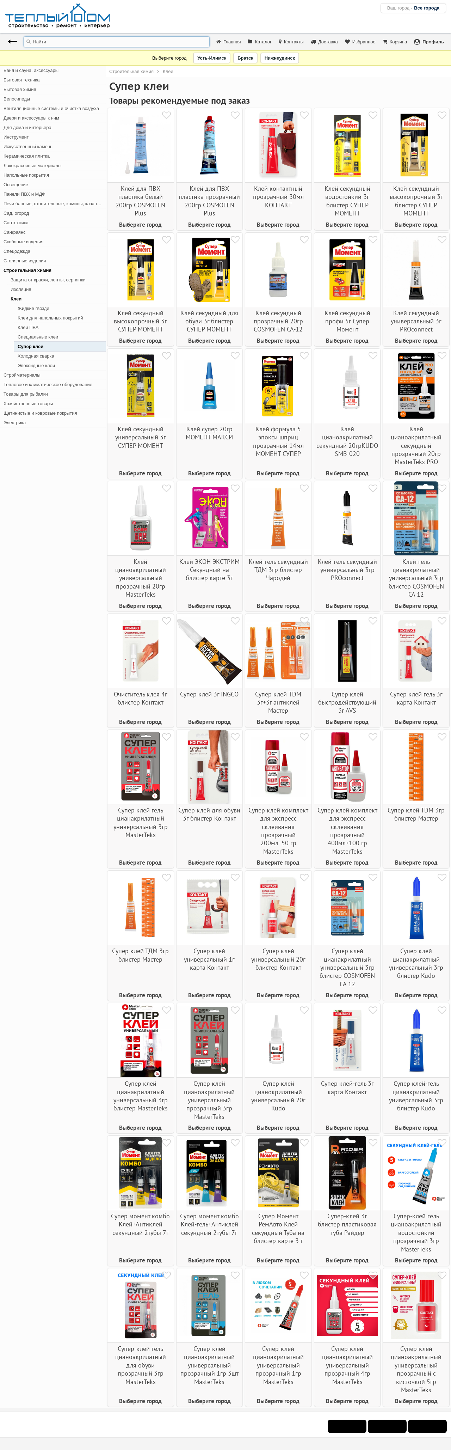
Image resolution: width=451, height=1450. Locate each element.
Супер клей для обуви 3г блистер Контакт (209, 814)
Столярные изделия (25, 260)
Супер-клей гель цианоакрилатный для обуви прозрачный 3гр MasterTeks (140, 1365)
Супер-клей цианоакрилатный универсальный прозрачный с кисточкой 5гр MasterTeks (416, 1369)
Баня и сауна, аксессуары (31, 70)
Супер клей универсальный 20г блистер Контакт (278, 959)
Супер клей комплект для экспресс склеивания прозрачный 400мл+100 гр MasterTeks (347, 830)
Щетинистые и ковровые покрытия (40, 413)
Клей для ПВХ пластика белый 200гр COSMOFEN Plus (140, 200)
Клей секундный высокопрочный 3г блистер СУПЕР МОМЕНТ (416, 200)
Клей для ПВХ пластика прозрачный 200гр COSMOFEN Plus (209, 200)
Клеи (16, 298)
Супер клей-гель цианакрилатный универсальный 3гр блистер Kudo (416, 1095)
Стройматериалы (22, 375)
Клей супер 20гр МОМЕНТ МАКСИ (209, 433)
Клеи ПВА (28, 327)
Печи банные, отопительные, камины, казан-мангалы (55, 203)
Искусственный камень (28, 146)
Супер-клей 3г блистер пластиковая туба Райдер (347, 1224)
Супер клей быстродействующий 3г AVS (347, 702)
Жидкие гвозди (33, 308)
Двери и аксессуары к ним (31, 118)
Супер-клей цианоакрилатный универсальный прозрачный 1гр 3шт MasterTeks (209, 1365)
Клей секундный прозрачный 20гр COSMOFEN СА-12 (278, 321)
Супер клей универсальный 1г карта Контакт (209, 959)
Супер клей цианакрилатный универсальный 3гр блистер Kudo (416, 963)
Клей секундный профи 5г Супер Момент (347, 321)
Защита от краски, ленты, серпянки (48, 279)
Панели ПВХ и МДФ (24, 194)
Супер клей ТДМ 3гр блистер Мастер (140, 955)
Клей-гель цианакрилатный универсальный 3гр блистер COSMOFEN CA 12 (416, 578)
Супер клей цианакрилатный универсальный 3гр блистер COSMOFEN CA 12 (347, 967)
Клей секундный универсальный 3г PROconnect (416, 321)
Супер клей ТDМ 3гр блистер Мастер (416, 814)
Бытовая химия (20, 89)
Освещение (16, 184)
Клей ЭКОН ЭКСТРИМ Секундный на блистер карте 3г (209, 570)
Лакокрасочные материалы (32, 165)
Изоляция (21, 289)
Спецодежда (17, 251)
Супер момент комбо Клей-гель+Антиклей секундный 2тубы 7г (209, 1224)
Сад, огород (16, 213)
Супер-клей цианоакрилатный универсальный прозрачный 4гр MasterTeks (347, 1365)
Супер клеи (30, 346)
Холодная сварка (36, 356)
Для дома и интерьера (27, 127)
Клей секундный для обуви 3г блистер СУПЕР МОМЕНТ (209, 321)
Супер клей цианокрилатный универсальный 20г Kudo (278, 1095)
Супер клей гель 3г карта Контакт (416, 698)
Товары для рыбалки (26, 394)
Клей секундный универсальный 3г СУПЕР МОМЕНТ (140, 437)
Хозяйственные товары (28, 403)
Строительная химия (27, 270)
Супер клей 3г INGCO (209, 694)
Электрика (15, 422)
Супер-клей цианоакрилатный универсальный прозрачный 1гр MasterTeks (278, 1365)
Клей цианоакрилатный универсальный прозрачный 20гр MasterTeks (140, 578)
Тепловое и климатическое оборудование (48, 384)
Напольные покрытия (26, 175)
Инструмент (16, 137)
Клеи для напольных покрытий (50, 318)
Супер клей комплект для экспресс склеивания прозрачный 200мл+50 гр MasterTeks (278, 830)
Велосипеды (17, 99)
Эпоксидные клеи (36, 365)
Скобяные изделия (23, 241)
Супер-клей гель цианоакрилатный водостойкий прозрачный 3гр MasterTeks (416, 1232)
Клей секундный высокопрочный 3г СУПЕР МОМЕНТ (140, 321)
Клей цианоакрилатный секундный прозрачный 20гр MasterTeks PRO (416, 445)
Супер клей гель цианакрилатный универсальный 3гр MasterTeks (140, 822)
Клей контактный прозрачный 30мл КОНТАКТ (278, 196)
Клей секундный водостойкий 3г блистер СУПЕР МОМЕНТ (347, 200)
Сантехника (16, 222)
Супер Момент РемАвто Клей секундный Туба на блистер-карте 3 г (278, 1228)
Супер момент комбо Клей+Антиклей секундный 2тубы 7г (140, 1224)
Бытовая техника (21, 80)
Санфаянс (15, 232)
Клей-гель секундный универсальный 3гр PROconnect (347, 570)
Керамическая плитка (27, 156)
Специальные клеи (38, 337)
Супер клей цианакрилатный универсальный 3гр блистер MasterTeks (140, 1095)
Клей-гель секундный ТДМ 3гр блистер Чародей (278, 570)
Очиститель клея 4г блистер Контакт (140, 698)
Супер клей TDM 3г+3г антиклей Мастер (278, 702)
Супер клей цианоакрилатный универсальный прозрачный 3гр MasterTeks (209, 1100)
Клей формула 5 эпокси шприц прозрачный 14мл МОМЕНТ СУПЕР (278, 441)
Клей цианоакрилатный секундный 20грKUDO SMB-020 (347, 441)
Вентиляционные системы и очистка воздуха (51, 108)
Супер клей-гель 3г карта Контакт (347, 1087)
